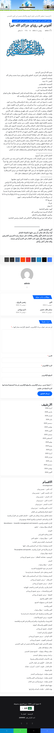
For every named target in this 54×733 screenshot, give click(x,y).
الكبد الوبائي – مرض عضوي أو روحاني (40, 636)
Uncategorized (47, 485)
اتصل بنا (23, 714)
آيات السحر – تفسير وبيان (44, 497)
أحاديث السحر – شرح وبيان (43, 504)
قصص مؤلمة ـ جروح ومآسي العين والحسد (39, 678)
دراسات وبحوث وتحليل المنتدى (42, 655)
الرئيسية (48, 16)
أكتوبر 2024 (48, 472)
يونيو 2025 (49, 446)
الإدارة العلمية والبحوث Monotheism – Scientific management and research (28, 523)
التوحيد (50, 531)
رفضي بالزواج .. (21, 302)
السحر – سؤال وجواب (45, 565)
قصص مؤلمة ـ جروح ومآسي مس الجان (40, 681)
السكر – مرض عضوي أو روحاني (42, 583)
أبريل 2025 (48, 453)
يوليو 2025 (49, 442)
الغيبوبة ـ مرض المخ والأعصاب (43, 617)
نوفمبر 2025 (48, 427)
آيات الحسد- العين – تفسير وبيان (42, 493)
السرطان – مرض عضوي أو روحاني (41, 580)
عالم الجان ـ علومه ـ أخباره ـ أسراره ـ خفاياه (38, 666)
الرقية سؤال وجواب (46, 553)
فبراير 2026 (48, 416)
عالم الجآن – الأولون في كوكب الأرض (40, 663)
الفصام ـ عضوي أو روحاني (44, 629)
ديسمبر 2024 (48, 465)
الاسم (50, 356)
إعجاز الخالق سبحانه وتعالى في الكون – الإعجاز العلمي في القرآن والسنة (29, 516)
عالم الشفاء (48, 670)
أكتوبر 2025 (48, 431)
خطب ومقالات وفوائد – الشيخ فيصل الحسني (38, 651)
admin (47, 30)
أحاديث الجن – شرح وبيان (44, 500)
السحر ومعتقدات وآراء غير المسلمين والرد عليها (37, 576)
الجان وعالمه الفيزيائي (45, 534)
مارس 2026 (48, 412)
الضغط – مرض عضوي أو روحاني (42, 595)
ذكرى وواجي (22, 310)
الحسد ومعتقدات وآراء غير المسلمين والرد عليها (37, 546)
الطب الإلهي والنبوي (46, 598)
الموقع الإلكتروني (47, 375)
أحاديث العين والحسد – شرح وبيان (41, 508)
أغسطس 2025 (47, 438)
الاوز (50, 302)
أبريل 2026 (48, 408)
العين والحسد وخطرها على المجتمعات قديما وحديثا (36, 614)
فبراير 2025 (48, 457)
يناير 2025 (49, 461)
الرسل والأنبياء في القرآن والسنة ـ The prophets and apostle (33, 549)
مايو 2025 (49, 449)
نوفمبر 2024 (48, 468)
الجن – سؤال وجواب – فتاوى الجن (41, 538)
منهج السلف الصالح (46, 685)
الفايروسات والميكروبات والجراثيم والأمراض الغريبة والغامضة (33, 621)
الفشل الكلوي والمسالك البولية (42, 625)
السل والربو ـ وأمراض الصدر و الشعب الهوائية (38, 587)
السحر (50, 561)
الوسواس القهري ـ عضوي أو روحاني (41, 640)
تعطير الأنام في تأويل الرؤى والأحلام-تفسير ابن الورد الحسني (25, 16)
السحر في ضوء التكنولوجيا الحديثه (41, 568)
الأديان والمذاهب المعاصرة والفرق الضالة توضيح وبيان (35, 519)
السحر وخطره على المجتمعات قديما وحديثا (39, 572)
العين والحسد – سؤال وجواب (43, 610)
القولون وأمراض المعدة (45, 632)
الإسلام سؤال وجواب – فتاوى (43, 527)
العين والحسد (48, 606)
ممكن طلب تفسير (46, 310)
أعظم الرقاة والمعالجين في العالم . (41, 512)
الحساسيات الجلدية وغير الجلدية (42, 542)
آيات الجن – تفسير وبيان (44, 489)
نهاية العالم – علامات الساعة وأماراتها (40, 689)
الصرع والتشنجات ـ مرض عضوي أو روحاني (39, 591)
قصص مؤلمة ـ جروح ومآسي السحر (41, 674)
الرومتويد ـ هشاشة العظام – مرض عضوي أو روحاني (36, 557)
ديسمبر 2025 (48, 423)
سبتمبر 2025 (48, 434)
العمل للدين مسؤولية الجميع (43, 602)
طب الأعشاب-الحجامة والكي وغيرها (41, 659)
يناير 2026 (49, 419)
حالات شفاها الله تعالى (45, 648)
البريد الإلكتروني (46, 365)
